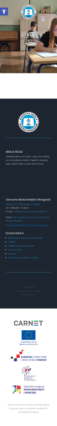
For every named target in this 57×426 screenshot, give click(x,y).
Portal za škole (15, 249)
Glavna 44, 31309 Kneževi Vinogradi (23, 204)
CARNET (12, 241)
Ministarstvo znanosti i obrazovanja (25, 238)
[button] (4, 11)
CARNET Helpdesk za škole (21, 245)
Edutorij (12, 253)
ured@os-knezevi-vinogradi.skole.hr (30, 211)
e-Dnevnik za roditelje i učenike (23, 257)
